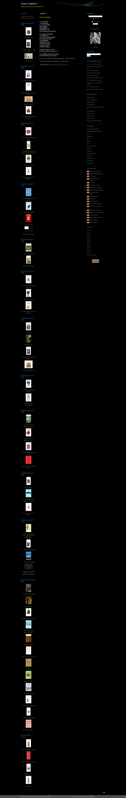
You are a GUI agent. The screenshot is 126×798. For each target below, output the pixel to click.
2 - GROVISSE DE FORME (28, 562)
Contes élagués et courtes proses (94, 131)
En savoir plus (91, 796)
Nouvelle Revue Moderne (96, 217)
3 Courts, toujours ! (28, 487)
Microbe (89, 138)
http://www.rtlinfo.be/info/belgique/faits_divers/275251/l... (58, 58)
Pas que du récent (91, 146)
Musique (89, 141)
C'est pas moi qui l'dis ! (96, 64)
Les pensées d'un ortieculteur (28, 705)
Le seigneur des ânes (28, 644)
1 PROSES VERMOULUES (28, 370)
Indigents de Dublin (28, 681)
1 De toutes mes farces (28, 266)
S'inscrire (96, 18)
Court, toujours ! (29, 3)
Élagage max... (28, 773)
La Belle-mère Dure (94, 201)
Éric (88, 64)
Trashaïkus (28, 668)
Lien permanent (57, 64)
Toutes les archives (91, 254)
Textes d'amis (90, 160)
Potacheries (89, 151)
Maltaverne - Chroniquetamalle (97, 212)
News (88, 143)
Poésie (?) (89, 148)
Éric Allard (92, 182)
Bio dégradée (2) (91, 104)
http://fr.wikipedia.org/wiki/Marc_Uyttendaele (55, 61)
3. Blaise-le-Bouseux (28, 37)
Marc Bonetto (90, 66)
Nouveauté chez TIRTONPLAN (94, 120)
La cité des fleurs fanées (28, 693)
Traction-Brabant (93, 222)
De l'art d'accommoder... (28, 730)
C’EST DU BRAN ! (45, 17)
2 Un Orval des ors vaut (28, 299)
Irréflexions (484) (94, 75)
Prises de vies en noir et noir (28, 656)
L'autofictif (92, 198)
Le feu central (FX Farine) (96, 203)
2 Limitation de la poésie (28, 253)
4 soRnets (28, 332)
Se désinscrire (96, 21)
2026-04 (89, 230)
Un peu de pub (90, 163)
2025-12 (89, 240)
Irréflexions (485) (91, 113)
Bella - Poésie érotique (95, 171)
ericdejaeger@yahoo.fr (95, 28)
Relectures (89, 155)
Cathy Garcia (93, 176)
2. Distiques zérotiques (28, 104)
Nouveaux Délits (93, 215)
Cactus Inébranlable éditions (96, 173)
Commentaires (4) (65, 64)
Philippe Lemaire (94, 219)
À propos (95, 47)
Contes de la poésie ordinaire (28, 749)
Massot (88, 73)
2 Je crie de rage (28, 224)
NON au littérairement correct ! (28, 618)
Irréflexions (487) (91, 97)
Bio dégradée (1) (91, 116)
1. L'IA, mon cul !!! (28, 61)
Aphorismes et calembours (93, 129)
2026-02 (89, 235)
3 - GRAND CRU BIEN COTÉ (28, 549)
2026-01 (89, 237)
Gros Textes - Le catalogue (96, 187)
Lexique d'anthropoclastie (28, 717)
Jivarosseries (28, 786)
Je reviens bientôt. (95, 70)
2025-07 (89, 252)
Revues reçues (90, 158)
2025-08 (89, 250)
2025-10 (89, 245)
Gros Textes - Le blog (95, 185)
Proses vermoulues (91, 153)
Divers (88, 133)
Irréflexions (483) (94, 86)
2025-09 (89, 247)
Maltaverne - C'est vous (95, 210)
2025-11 (89, 242)
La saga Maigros (28, 606)
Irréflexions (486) (91, 102)
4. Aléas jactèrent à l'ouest (28, 80)
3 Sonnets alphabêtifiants (28, 212)
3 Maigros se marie (28, 344)
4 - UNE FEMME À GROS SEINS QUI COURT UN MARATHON (28, 536)
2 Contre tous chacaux (28, 165)
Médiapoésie (90, 136)
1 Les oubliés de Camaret (28, 234)
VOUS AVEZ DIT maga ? (96, 80)
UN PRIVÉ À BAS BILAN (28, 594)
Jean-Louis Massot (94, 196)
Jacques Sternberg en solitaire (97, 190)
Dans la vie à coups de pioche (28, 761)
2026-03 (89, 232)
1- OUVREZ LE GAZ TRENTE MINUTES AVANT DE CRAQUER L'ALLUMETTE (29, 573)
